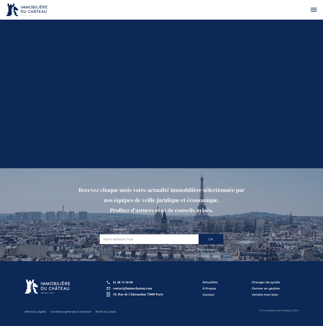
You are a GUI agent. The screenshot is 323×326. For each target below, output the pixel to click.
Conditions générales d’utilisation (70, 311)
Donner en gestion (266, 288)
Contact (208, 294)
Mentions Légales (35, 311)
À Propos (209, 288)
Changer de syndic (266, 282)
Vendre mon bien (265, 294)
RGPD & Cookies (106, 311)
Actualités (210, 282)
